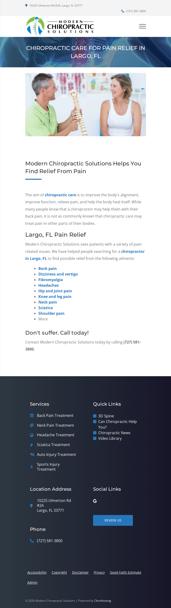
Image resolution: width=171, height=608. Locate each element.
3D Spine (106, 415)
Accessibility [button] (37, 572)
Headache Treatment (55, 435)
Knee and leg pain (55, 296)
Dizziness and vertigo (58, 274)
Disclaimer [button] (80, 572)
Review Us (113, 520)
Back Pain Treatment (55, 415)
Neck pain (47, 302)
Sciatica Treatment (53, 444)
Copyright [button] (59, 572)
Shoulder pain (51, 313)
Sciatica (45, 307)
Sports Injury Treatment (48, 467)
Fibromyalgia (50, 279)
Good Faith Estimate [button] (125, 572)
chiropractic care (60, 194)
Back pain (47, 268)
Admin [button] (32, 582)
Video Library (110, 438)
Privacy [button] (99, 572)
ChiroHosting (102, 601)
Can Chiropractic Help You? (117, 424)
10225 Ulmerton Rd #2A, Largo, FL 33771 (54, 5)
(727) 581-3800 (133, 11)
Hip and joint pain (55, 290)
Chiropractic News (114, 432)
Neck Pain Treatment (55, 425)
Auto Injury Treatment (56, 454)
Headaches (48, 285)
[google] (95, 501)
